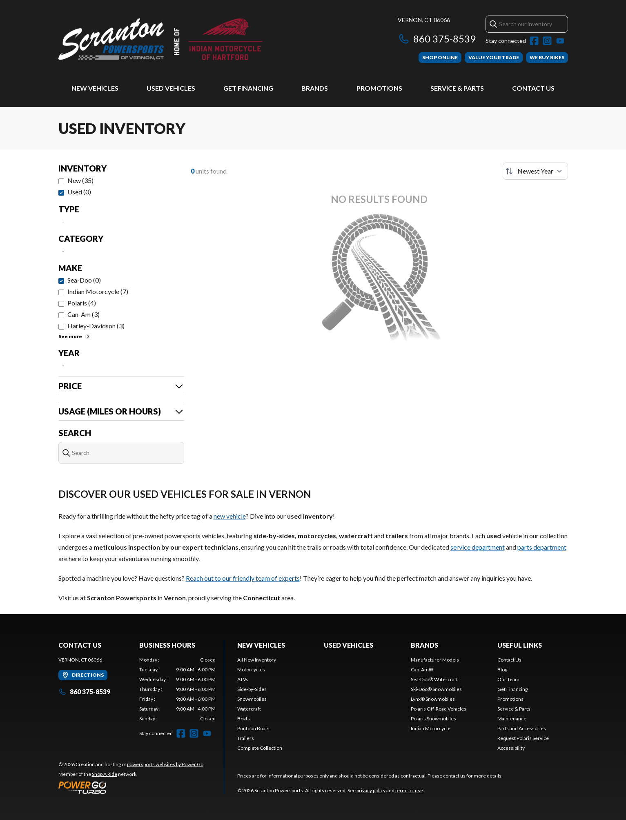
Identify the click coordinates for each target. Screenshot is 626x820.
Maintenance (511, 718)
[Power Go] (131, 787)
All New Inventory (256, 660)
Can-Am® (422, 669)
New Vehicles (94, 88)
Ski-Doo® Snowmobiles (436, 689)
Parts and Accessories (521, 728)
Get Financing (248, 88)
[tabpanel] (177, 689)
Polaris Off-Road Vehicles (438, 709)
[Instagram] (547, 41)
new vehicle (230, 516)
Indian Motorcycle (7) (97, 291)
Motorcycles (251, 669)
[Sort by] (535, 171)
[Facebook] (534, 41)
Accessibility (511, 748)
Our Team (508, 679)
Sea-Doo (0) (84, 280)
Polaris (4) (81, 303)
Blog (502, 669)
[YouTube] (560, 41)
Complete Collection (259, 748)
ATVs (242, 679)
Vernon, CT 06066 (424, 19)
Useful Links (519, 645)
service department (477, 547)
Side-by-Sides (252, 689)
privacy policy (370, 790)
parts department (541, 547)
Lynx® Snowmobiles (433, 699)
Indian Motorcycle (430, 728)
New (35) (80, 180)
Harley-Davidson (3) (96, 326)
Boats (243, 718)
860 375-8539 (437, 39)
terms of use (409, 790)
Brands (314, 88)
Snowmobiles (252, 699)
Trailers (245, 738)
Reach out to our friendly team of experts (243, 578)
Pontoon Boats (253, 728)
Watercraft (249, 709)
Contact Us (533, 88)
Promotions (379, 88)
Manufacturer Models (435, 660)
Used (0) (79, 192)
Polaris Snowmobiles (433, 718)
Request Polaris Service (523, 738)
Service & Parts (457, 88)
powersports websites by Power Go (165, 764)
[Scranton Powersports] (160, 39)
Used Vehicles (171, 88)
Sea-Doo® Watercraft (434, 679)
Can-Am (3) (83, 314)
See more (74, 336)
